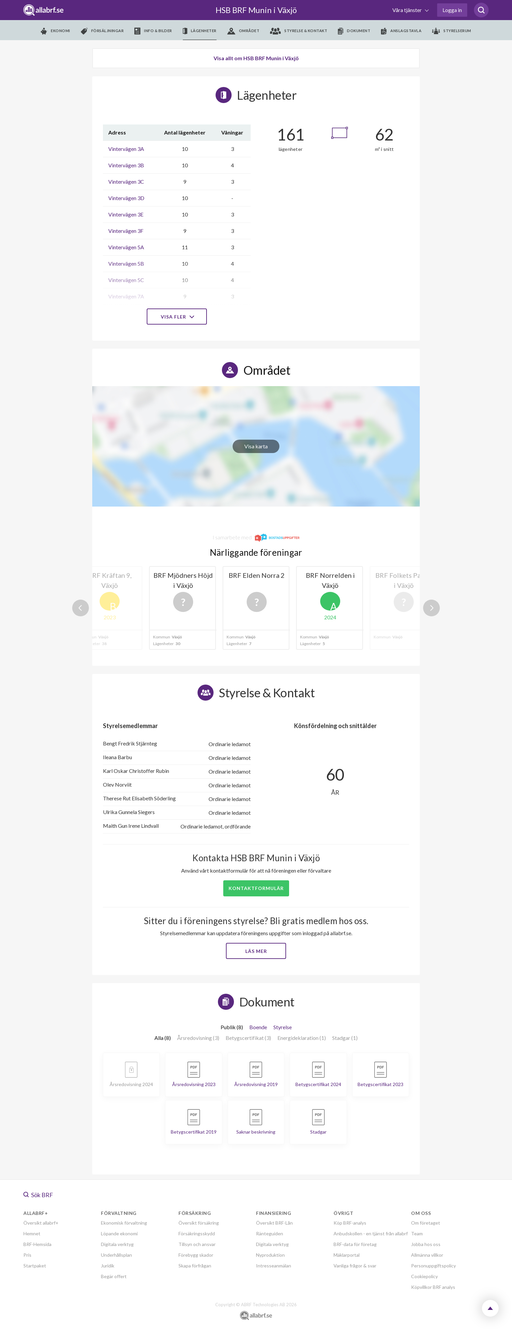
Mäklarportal (347, 1255)
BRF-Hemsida (37, 1244)
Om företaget (425, 1223)
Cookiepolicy (424, 1276)
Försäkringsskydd (196, 1233)
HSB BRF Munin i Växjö (256, 10)
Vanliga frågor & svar (355, 1265)
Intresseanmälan (273, 1265)
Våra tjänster (407, 10)
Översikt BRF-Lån (274, 1223)
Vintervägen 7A (126, 296)
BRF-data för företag (355, 1244)
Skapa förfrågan (194, 1265)
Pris (27, 1255)
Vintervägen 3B (126, 165)
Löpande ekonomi (119, 1233)
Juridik (107, 1265)
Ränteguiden (269, 1233)
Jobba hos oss (425, 1244)
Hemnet (31, 1233)
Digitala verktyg (117, 1244)
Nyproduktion (270, 1255)
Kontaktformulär (256, 888)
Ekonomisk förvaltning (124, 1223)
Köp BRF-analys (350, 1223)
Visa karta (256, 446)
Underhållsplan (116, 1255)
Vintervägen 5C (126, 280)
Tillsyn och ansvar (197, 1244)
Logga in (452, 10)
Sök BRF (38, 1195)
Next (431, 608)
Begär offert (114, 1276)
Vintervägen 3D (126, 198)
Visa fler (177, 317)
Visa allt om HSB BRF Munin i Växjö (256, 58)
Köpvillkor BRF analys (433, 1287)
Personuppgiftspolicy (433, 1265)
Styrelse (282, 1027)
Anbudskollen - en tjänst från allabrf (371, 1233)
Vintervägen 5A (126, 247)
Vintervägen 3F (125, 231)
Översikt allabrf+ (40, 1223)
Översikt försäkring (198, 1223)
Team (417, 1233)
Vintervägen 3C (126, 181)
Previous (80, 608)
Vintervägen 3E (125, 214)
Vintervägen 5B (126, 263)
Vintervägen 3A (126, 149)
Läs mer (256, 951)
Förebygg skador (195, 1255)
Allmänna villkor (427, 1255)
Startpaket (34, 1265)
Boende (258, 1027)
